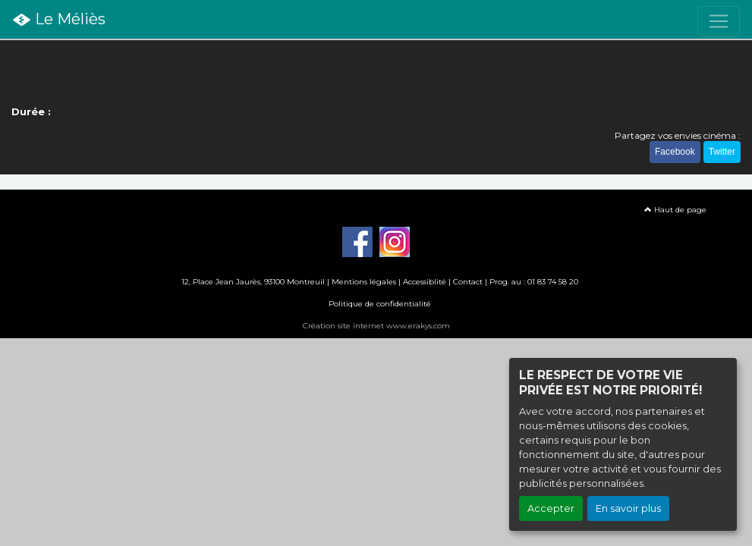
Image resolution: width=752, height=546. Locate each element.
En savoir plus (628, 508)
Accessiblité (424, 282)
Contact (468, 282)
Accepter (550, 508)
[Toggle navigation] (718, 21)
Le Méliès (58, 20)
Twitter (722, 151)
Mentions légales (364, 282)
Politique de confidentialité (380, 304)
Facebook (675, 151)
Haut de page (675, 210)
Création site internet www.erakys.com (376, 326)
